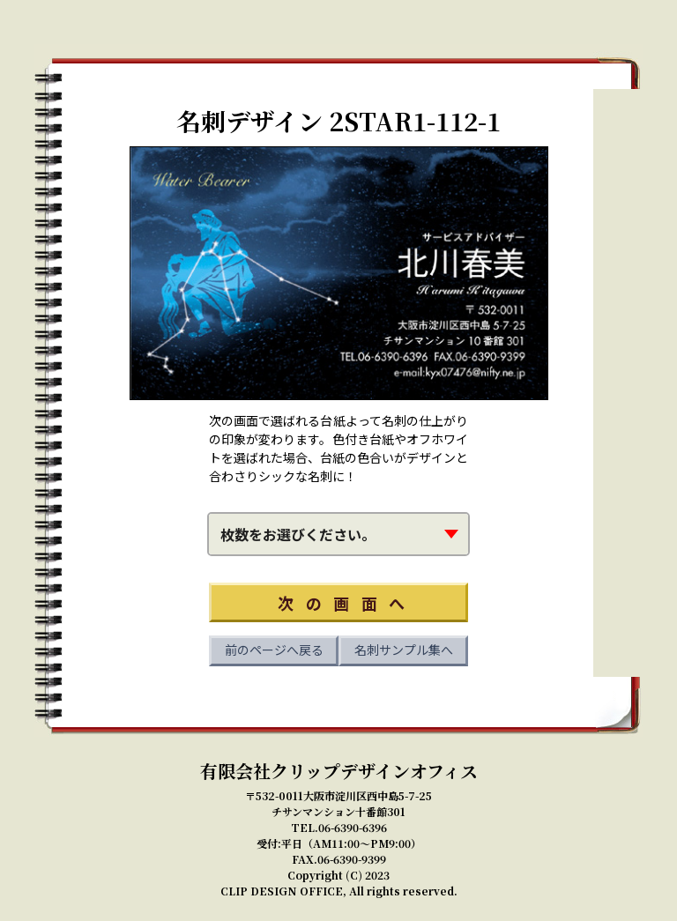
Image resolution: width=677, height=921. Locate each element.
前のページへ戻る (274, 649)
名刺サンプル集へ (403, 649)
